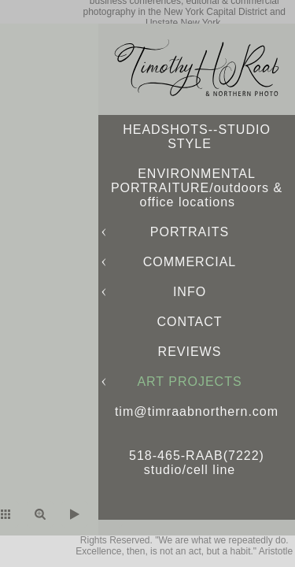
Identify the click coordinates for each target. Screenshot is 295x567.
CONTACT (189, 321)
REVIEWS (190, 351)
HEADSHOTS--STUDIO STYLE (197, 136)
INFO (189, 291)
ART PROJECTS (189, 381)
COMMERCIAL (189, 262)
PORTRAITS (189, 232)
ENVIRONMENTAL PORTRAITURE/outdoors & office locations (196, 188)
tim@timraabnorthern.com (196, 411)
